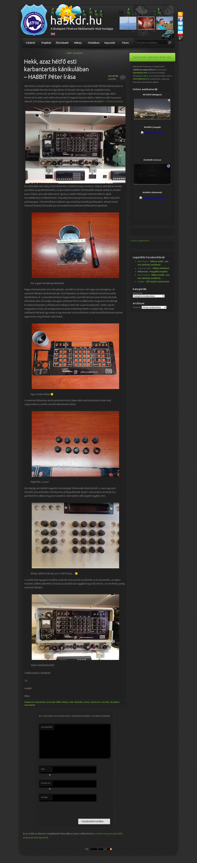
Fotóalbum (94, 42)
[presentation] (63, 809)
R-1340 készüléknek (113, 101)
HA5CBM (112, 79)
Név (46, 770)
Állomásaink (62, 42)
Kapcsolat (109, 42)
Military (78, 42)
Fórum (125, 42)
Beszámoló (29, 702)
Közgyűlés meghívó (158, 271)
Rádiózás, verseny (82, 702)
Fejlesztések (40, 702)
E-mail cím (46, 784)
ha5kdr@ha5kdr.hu (141, 79)
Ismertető (50, 702)
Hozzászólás (46, 727)
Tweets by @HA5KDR (139, 241)
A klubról (30, 42)
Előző (67, 53)
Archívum (137, 307)
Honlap (44, 797)
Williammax (143, 271)
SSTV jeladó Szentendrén (157, 281)
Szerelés (105, 702)
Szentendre (96, 702)
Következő (79, 53)
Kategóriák (137, 293)
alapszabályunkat (140, 73)
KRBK (58, 702)
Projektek (46, 42)
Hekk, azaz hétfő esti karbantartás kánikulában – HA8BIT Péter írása (56, 69)
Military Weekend (161, 268)
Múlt (71, 702)
